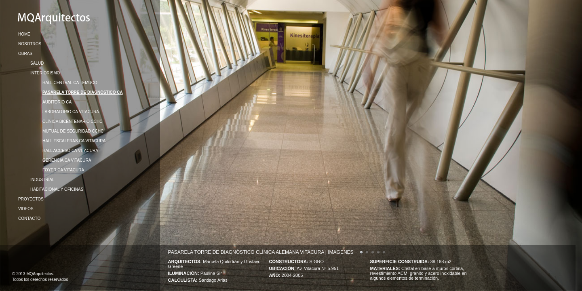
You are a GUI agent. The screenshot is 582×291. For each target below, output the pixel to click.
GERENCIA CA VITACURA (66, 160)
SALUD (37, 63)
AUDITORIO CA (57, 102)
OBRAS (25, 53)
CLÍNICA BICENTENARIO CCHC (72, 121)
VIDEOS (26, 209)
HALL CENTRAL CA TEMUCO (69, 82)
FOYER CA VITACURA (63, 170)
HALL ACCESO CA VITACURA (70, 150)
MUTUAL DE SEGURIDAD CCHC (72, 131)
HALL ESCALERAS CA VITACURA (73, 141)
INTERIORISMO (45, 73)
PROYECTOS (31, 199)
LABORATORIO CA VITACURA (70, 112)
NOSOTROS (29, 44)
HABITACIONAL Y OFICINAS (56, 189)
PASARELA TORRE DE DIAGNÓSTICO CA (82, 92)
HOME (24, 34)
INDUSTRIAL (42, 179)
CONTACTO (29, 218)
